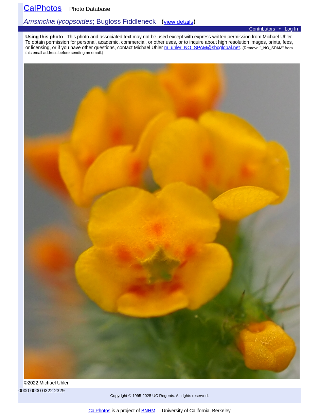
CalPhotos (43, 8)
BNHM (148, 410)
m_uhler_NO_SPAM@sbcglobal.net (202, 47)
